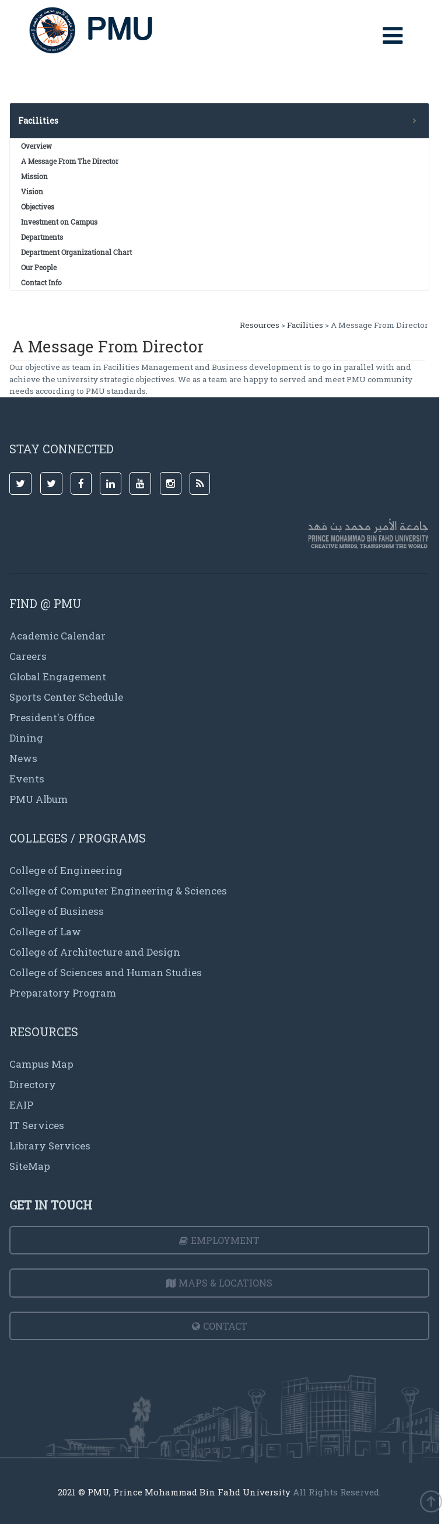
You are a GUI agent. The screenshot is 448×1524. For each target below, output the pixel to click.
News (23, 758)
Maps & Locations (219, 1283)
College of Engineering (66, 870)
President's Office (51, 717)
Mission (34, 176)
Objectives (37, 206)
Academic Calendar (57, 635)
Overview (36, 146)
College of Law (45, 931)
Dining (26, 737)
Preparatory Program (62, 992)
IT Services (36, 1125)
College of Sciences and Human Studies (105, 972)
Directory (32, 1084)
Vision (32, 191)
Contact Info (41, 282)
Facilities (305, 325)
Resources (259, 325)
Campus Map (41, 1064)
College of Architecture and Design (94, 952)
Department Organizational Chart (76, 252)
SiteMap (29, 1166)
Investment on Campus (59, 221)
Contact (219, 1326)
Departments (42, 237)
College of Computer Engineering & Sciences (118, 890)
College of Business (56, 911)
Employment (219, 1240)
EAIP (21, 1104)
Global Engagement (57, 676)
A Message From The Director (69, 161)
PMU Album (38, 799)
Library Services (49, 1145)
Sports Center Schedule (66, 697)
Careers (28, 656)
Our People (39, 267)
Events (26, 778)
